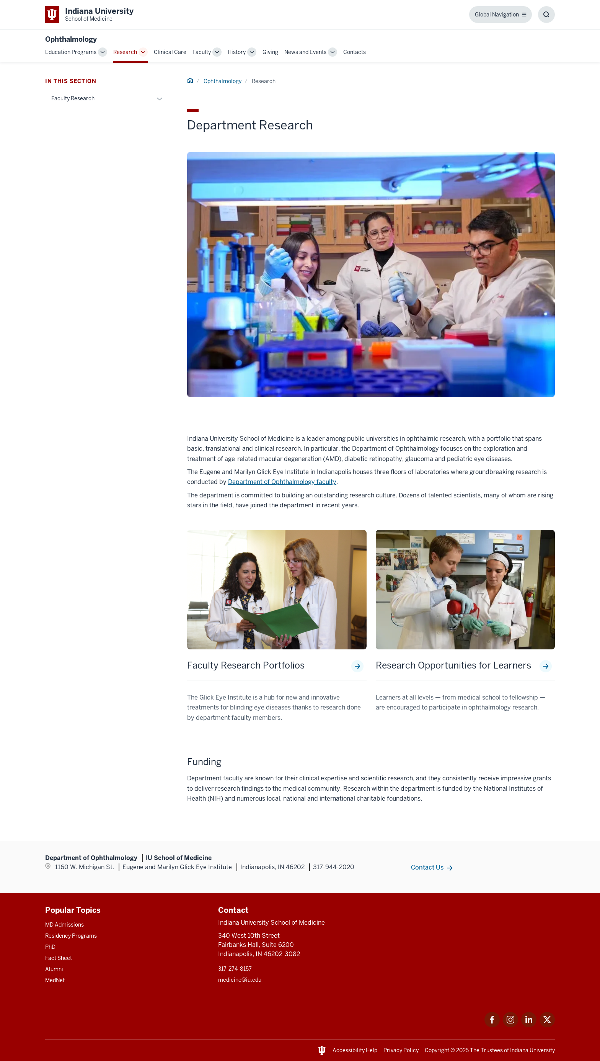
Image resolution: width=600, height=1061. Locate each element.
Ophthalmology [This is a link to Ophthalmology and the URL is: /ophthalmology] (222, 81)
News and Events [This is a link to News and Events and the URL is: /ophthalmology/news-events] (305, 52)
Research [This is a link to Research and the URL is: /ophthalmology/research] (125, 52)
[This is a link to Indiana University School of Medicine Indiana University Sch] (89, 14)
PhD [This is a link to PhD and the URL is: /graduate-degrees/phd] (50, 946)
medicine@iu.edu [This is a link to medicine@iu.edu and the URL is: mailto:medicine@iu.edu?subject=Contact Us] (239, 979)
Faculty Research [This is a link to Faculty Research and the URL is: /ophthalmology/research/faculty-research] (73, 98)
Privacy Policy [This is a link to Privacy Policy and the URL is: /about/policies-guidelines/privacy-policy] (401, 1050)
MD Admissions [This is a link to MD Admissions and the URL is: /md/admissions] (64, 924)
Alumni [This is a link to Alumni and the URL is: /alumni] (54, 969)
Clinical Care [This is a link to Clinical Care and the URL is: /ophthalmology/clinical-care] (170, 52)
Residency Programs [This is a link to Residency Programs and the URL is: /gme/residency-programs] (71, 935)
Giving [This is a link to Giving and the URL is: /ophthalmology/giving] (270, 52)
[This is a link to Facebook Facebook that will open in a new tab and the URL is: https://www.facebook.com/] (492, 1025)
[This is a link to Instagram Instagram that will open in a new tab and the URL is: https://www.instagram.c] (510, 1025)
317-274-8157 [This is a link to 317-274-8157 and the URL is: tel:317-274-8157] (235, 968)
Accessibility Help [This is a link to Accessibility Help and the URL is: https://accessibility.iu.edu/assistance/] (355, 1050)
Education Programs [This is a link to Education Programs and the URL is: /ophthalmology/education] (70, 52)
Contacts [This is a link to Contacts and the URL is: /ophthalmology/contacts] (354, 52)
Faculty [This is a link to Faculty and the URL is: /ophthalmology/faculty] (201, 52)
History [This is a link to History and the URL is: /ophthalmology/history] (237, 52)
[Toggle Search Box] (546, 14)
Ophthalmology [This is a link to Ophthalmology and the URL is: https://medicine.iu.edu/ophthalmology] (71, 39)
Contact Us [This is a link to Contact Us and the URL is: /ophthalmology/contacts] (427, 867)
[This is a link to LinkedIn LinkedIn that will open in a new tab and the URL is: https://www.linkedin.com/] (528, 1025)
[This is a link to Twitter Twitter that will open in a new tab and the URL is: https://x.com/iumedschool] (547, 1025)
